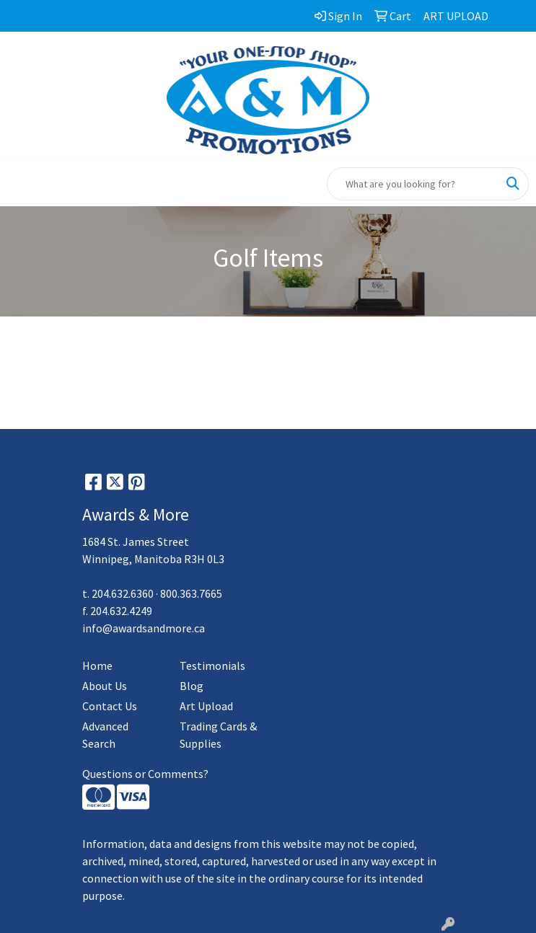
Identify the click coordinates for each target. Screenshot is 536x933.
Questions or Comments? (145, 773)
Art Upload (206, 706)
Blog (191, 685)
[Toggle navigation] (22, 184)
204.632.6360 (123, 593)
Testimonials (212, 665)
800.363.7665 (191, 593)
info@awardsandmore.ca (143, 628)
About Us (104, 685)
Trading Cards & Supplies (218, 735)
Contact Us (109, 706)
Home (97, 665)
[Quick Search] (412, 183)
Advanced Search (105, 735)
